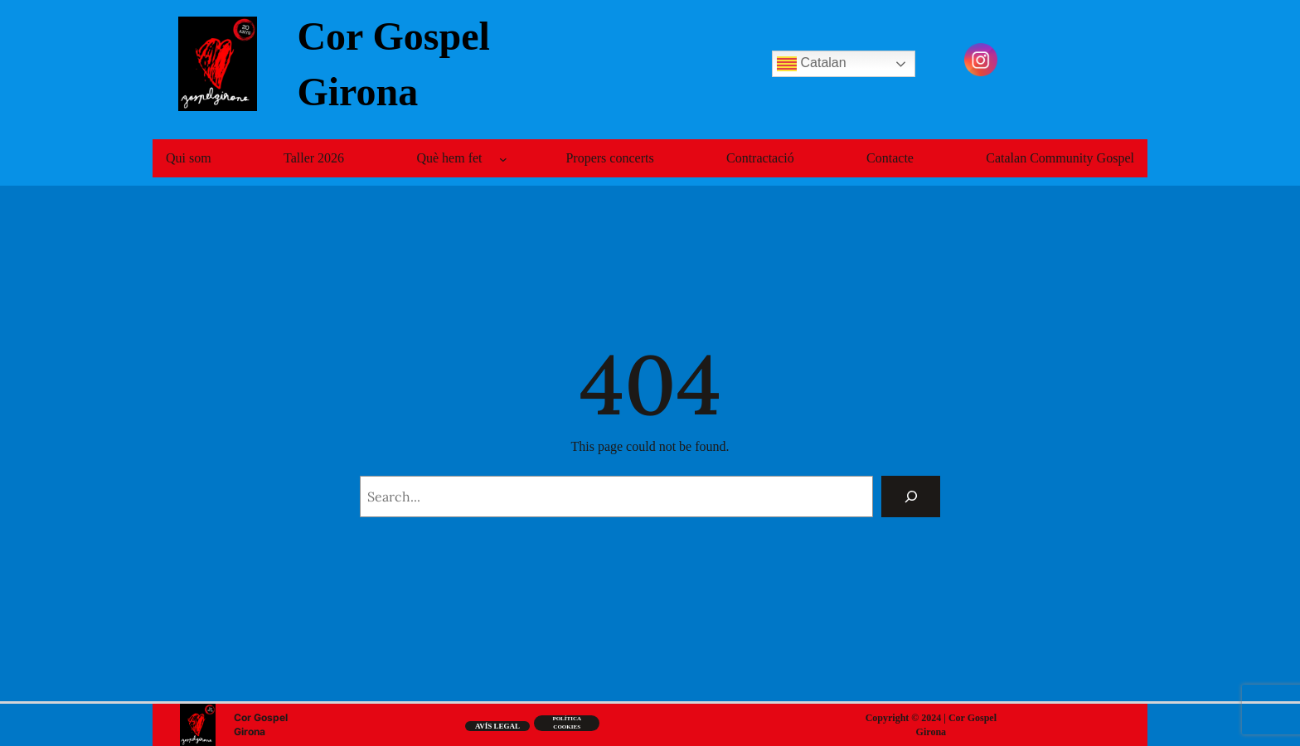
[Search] (910, 496)
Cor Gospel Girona (261, 724)
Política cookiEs (566, 722)
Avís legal (497, 726)
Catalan (811, 64)
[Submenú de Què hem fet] (503, 159)
